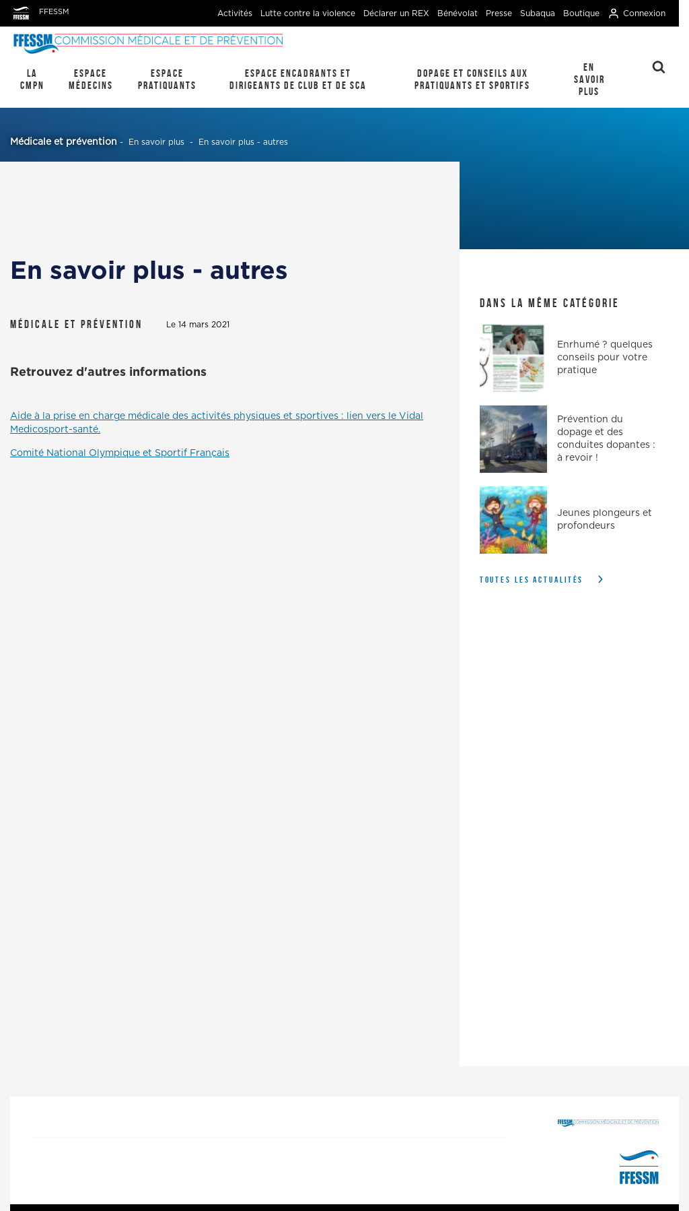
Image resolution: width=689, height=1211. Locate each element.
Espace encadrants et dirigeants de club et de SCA (298, 79)
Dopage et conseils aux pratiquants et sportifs (472, 79)
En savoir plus (589, 79)
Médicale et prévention (63, 142)
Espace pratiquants (167, 79)
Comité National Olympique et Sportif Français (119, 453)
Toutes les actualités (532, 580)
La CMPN (32, 79)
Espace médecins (91, 79)
